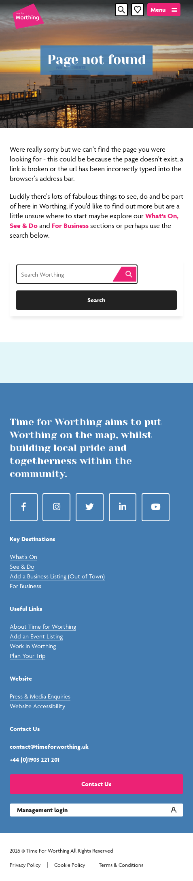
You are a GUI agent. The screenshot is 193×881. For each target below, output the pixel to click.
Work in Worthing (33, 646)
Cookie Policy (69, 865)
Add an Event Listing (36, 636)
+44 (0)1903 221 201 (34, 759)
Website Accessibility (37, 706)
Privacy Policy (25, 865)
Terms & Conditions (121, 865)
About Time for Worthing (43, 626)
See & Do (24, 225)
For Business (70, 225)
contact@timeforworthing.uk (49, 746)
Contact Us (96, 784)
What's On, (161, 216)
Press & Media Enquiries (40, 696)
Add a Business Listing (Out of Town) (57, 576)
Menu (158, 9)
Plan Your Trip (27, 656)
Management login (42, 810)
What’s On (23, 557)
